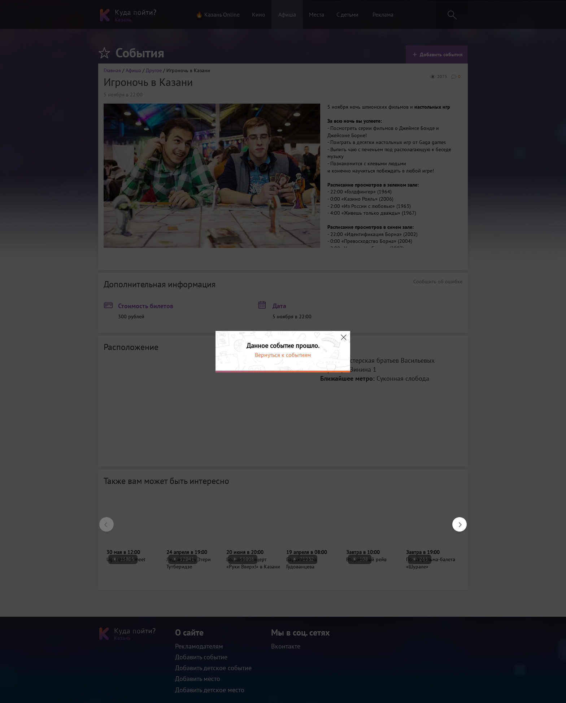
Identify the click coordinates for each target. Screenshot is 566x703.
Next (456, 520)
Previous (102, 520)
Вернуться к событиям (283, 354)
